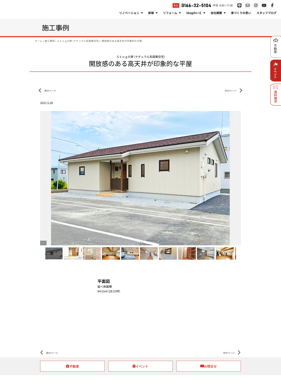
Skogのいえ (195, 13)
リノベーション (131, 13)
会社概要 (218, 13)
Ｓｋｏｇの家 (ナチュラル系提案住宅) (78, 41)
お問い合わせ (188, 377)
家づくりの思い (241, 13)
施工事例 (50, 41)
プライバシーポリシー (167, 377)
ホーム (38, 41)
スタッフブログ (266, 13)
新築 (153, 13)
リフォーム (172, 13)
